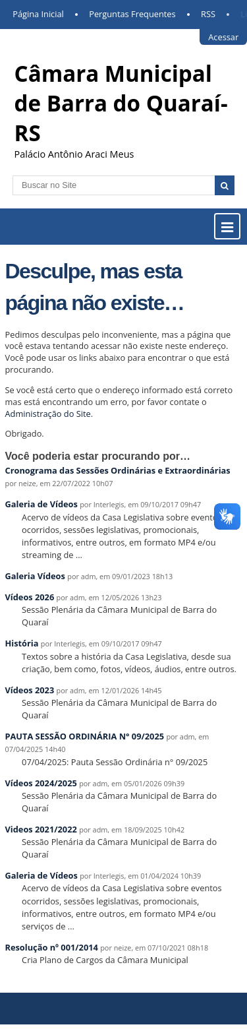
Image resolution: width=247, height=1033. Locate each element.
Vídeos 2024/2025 (41, 783)
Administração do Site (48, 414)
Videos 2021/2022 (41, 829)
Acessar (223, 37)
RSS (208, 14)
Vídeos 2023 (30, 690)
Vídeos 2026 (30, 597)
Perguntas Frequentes (132, 14)
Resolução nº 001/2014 (53, 947)
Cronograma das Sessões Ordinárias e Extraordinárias (118, 470)
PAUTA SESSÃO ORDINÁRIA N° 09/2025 (85, 736)
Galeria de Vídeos (41, 504)
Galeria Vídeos (35, 576)
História (22, 643)
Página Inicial (38, 14)
